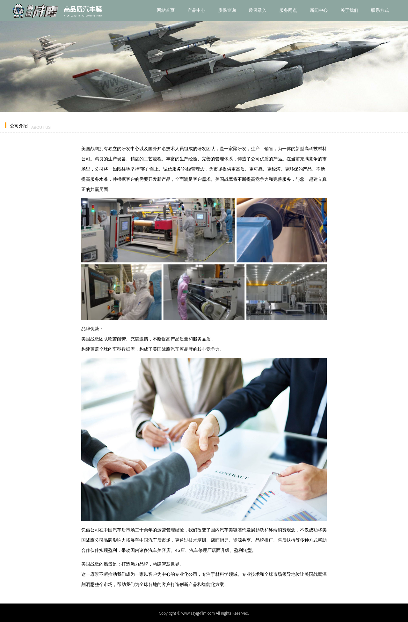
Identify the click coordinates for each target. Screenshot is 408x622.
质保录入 (257, 10)
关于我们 (349, 10)
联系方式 (380, 10)
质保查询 (227, 10)
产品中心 (196, 10)
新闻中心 (319, 10)
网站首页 (166, 10)
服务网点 (288, 10)
